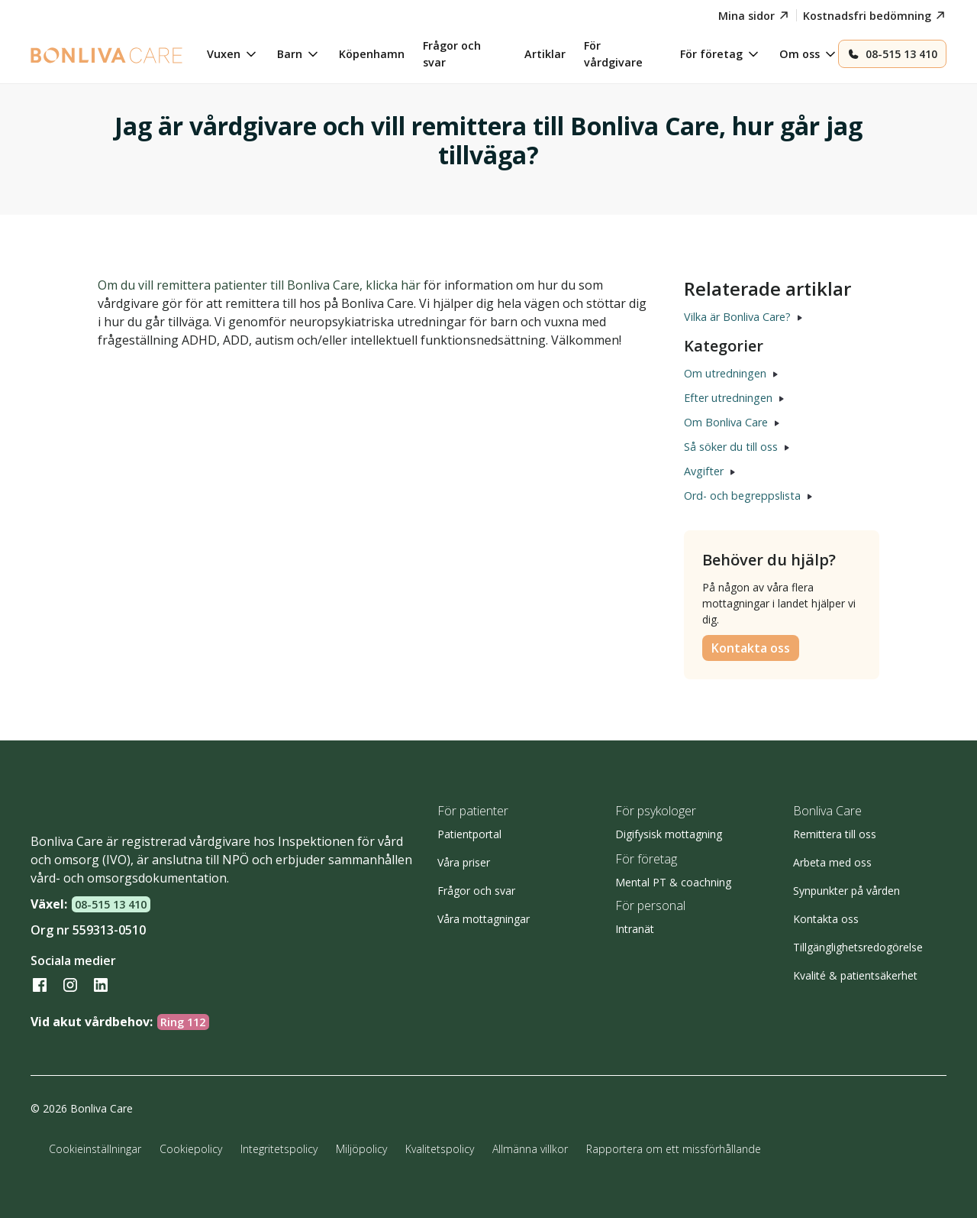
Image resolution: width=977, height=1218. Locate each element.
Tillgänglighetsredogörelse (858, 947)
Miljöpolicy (361, 1149)
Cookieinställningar (95, 1149)
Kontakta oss (750, 648)
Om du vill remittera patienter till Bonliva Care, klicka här (259, 285)
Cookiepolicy (191, 1149)
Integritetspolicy (279, 1149)
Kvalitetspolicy (439, 1149)
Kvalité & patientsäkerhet (855, 975)
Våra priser (463, 862)
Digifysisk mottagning (668, 834)
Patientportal (469, 834)
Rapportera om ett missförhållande (673, 1149)
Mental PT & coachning (673, 882)
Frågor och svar (476, 890)
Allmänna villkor (530, 1149)
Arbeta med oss (832, 862)
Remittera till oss (834, 834)
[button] (233, 54)
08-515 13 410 (111, 904)
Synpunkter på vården (846, 890)
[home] (106, 54)
